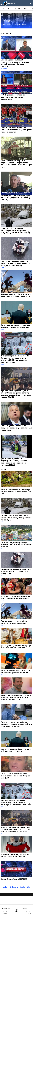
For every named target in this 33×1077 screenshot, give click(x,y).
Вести (2, 8)
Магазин (17, 8)
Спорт (9, 8)
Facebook (5, 887)
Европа (2, 234)
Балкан (2, 399)
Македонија (4, 68)
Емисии (25, 8)
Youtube (22, 887)
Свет (2, 298)
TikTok (28, 887)
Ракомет (3, 133)
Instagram (15, 887)
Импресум (5, 913)
